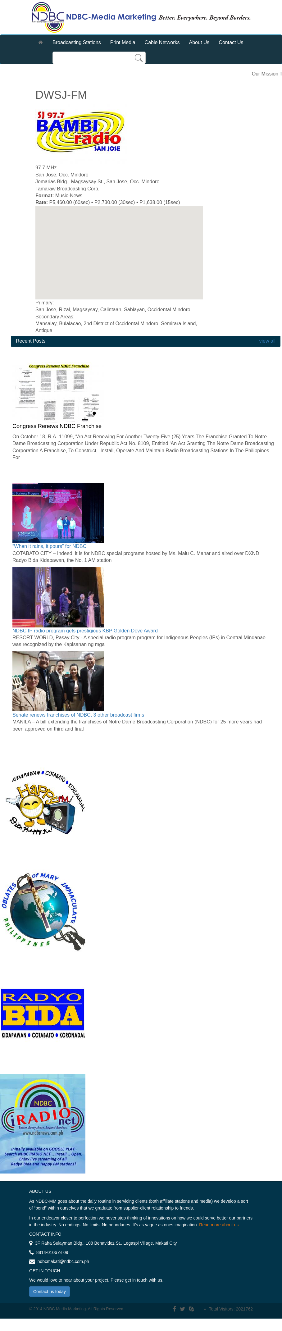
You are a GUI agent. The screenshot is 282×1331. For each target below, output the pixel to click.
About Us (199, 42)
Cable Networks (162, 42)
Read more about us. (219, 1224)
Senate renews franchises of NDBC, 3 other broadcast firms (78, 715)
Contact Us (231, 42)
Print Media (122, 42)
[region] (119, 252)
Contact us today (49, 1291)
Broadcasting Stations (76, 42)
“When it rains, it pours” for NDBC (49, 546)
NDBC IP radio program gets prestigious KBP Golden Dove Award (85, 630)
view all (266, 341)
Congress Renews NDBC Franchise (57, 426)
